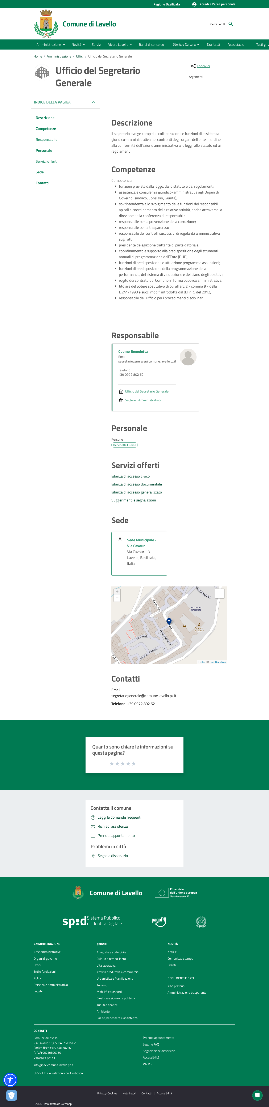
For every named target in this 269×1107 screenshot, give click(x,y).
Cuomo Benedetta (133, 351)
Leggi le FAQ (151, 1044)
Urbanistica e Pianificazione (115, 978)
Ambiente (103, 1011)
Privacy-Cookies (107, 1093)
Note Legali (129, 1093)
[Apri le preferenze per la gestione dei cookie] (11, 1095)
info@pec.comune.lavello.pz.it (53, 1065)
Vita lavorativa (106, 965)
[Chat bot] (257, 1095)
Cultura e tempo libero (111, 958)
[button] (213, 4)
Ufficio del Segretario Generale (110, 56)
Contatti (40, 1030)
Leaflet (201, 662)
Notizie (172, 951)
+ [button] (117, 592)
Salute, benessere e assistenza (117, 1017)
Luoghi (38, 991)
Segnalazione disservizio (159, 1050)
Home (38, 56)
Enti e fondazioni (44, 971)
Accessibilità (151, 1057)
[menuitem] (151, 44)
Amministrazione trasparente (187, 992)
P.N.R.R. (148, 1064)
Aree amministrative (47, 951)
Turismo (102, 985)
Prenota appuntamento (158, 1037)
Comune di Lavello (89, 23)
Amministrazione (59, 56)
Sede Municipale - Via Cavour (141, 543)
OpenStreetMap (218, 662)
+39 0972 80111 (44, 1058)
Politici (38, 978)
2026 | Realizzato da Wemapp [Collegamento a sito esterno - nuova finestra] (53, 1104)
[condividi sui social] (200, 66)
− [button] (117, 598)
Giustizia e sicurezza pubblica (116, 998)
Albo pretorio (176, 986)
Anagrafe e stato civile (111, 952)
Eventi (171, 965)
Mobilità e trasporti (109, 991)
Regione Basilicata (166, 4)
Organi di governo (45, 958)
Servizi (102, 944)
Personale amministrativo (51, 984)
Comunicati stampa (180, 958)
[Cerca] (230, 24)
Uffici (79, 56)
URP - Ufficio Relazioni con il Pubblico (58, 1073)
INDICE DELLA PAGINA (54, 102)
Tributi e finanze (107, 1004)
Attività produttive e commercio (117, 972)
